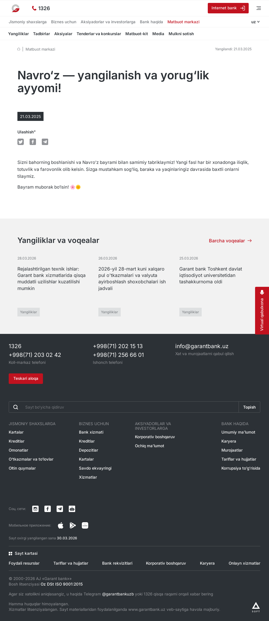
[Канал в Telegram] (60, 509)
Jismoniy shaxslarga (28, 21)
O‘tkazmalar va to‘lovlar (31, 459)
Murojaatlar (232, 450)
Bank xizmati (91, 432)
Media (159, 33)
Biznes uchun (63, 21)
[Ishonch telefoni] (41, 8)
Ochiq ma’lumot (149, 445)
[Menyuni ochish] (254, 8)
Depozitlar (88, 450)
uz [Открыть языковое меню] (253, 21)
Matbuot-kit (137, 33)
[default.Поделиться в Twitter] (21, 142)
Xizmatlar (88, 477)
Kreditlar (16, 441)
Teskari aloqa (25, 378)
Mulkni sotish (181, 33)
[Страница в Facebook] (73, 525)
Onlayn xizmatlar (244, 563)
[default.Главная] (18, 49)
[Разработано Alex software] (256, 607)
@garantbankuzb (118, 594)
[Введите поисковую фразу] (124, 407)
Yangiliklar (19, 33)
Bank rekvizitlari (117, 563)
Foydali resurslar (24, 563)
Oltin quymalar (22, 468)
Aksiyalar (64, 33)
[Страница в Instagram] (61, 525)
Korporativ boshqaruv (155, 436)
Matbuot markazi (183, 21)
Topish (249, 407)
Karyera (228, 441)
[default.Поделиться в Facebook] (33, 142)
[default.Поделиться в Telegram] (45, 142)
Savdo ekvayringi (95, 468)
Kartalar (16, 432)
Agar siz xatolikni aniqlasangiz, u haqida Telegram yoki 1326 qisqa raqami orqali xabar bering (111, 594)
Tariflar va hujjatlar (238, 459)
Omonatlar (18, 450)
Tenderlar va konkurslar (99, 33)
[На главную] (16, 8)
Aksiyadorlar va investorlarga (108, 21)
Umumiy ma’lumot (238, 432)
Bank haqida (151, 21)
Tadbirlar (42, 33)
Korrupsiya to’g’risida (240, 468)
